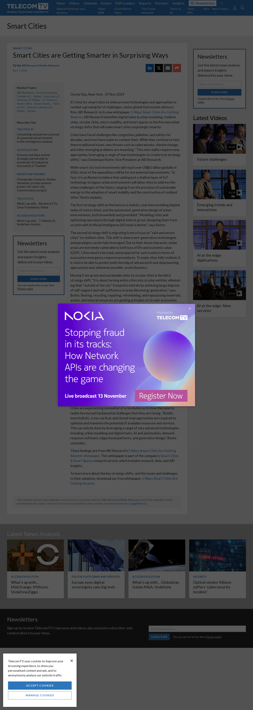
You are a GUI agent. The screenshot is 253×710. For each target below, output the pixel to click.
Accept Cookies (40, 685)
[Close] (71, 660)
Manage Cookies (40, 695)
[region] (40, 680)
